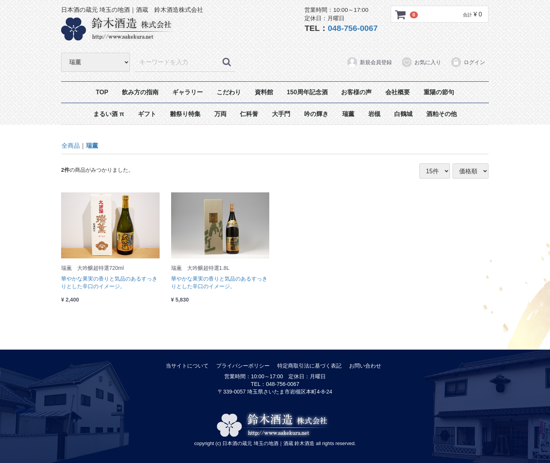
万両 (220, 114)
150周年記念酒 (307, 92)
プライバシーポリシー (243, 366)
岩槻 (374, 114)
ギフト (147, 114)
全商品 (70, 145)
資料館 (264, 92)
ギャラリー (187, 92)
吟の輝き (316, 114)
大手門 (281, 114)
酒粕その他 (441, 114)
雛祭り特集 (185, 114)
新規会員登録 (369, 62)
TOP (102, 92)
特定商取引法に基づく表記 (309, 366)
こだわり (229, 92)
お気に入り (421, 62)
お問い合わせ (365, 366)
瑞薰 (348, 114)
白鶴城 (403, 114)
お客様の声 (356, 92)
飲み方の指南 (140, 92)
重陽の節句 (439, 92)
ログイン (467, 62)
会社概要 (397, 92)
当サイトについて (187, 366)
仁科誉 (249, 114)
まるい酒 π (108, 114)
